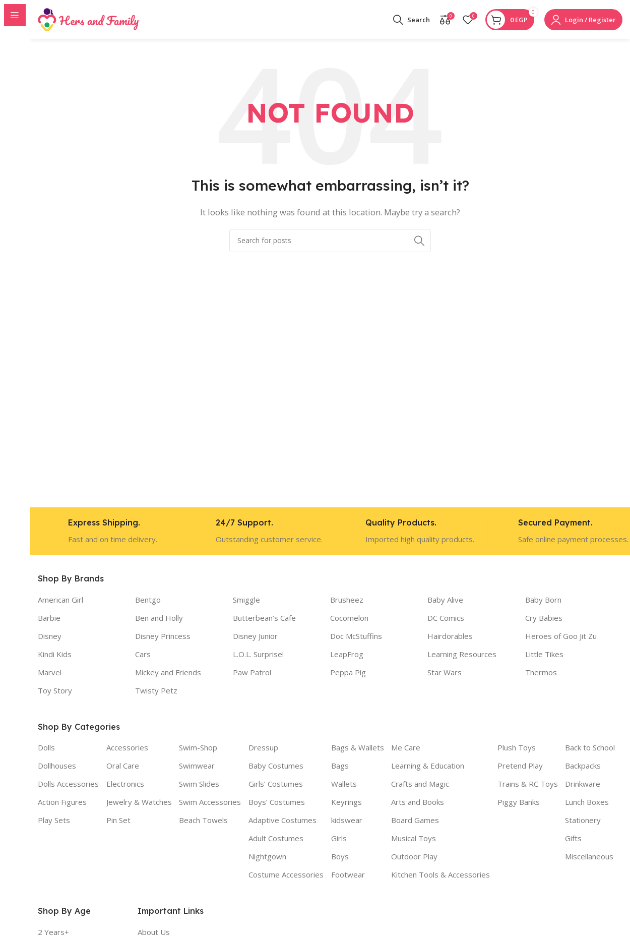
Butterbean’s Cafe (264, 618)
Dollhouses (57, 767)
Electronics (125, 785)
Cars (143, 655)
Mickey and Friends (168, 673)
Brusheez (346, 600)
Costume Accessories (286, 875)
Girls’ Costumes (275, 785)
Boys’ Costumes (276, 803)
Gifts (573, 839)
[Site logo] (88, 19)
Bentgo (148, 600)
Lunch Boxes (587, 803)
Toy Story (55, 691)
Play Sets (54, 821)
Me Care (405, 748)
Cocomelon (349, 618)
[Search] (411, 20)
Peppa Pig (348, 673)
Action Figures (62, 803)
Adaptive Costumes (282, 821)
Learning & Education (427, 767)
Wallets (344, 785)
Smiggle (246, 600)
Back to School (590, 748)
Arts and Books (417, 803)
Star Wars (444, 673)
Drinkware (582, 785)
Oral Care (122, 767)
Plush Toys (516, 748)
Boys (340, 857)
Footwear (348, 875)
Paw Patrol (252, 673)
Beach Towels (203, 821)
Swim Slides (199, 785)
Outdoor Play (414, 857)
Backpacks (583, 767)
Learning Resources (461, 655)
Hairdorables (450, 636)
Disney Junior (255, 636)
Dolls (46, 748)
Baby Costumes (275, 767)
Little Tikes (544, 655)
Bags (340, 767)
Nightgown (267, 857)
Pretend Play (520, 767)
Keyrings (346, 803)
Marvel (49, 673)
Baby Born (543, 600)
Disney (49, 636)
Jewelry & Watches (139, 803)
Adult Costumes (275, 839)
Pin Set (118, 821)
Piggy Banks (518, 803)
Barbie (49, 618)
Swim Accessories (210, 803)
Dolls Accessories (68, 785)
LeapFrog (346, 655)
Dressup (263, 748)
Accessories (127, 748)
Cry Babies (543, 618)
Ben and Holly (159, 618)
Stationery (583, 821)
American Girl (60, 600)
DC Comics (445, 618)
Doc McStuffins (356, 636)
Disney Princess (163, 636)
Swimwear (197, 767)
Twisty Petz (156, 691)
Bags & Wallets (357, 748)
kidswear (346, 821)
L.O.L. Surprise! (258, 655)
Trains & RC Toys (527, 785)
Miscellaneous (589, 857)
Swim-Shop (198, 748)
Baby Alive (445, 600)
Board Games (415, 821)
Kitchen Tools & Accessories (440, 875)
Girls (339, 839)
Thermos (541, 673)
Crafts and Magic (420, 785)
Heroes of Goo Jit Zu (561, 636)
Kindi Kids (55, 655)
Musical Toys (413, 839)
